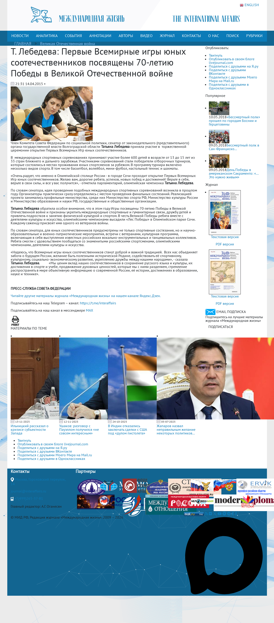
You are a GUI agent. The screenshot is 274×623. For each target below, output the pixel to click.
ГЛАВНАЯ (22, 43)
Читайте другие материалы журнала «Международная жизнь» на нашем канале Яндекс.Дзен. (86, 295)
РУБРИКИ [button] (254, 35)
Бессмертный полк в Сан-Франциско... (234, 147)
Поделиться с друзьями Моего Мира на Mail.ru (233, 79)
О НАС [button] (213, 35)
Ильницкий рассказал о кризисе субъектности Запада (30, 429)
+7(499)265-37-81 (28, 498)
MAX (89, 310)
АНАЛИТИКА (47, 35)
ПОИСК (232, 35)
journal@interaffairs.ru (28, 491)
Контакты (20, 471)
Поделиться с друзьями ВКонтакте (227, 72)
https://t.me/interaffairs (98, 303)
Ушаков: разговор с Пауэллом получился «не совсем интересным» (79, 429)
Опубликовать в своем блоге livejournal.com (231, 61)
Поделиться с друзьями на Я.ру (233, 66)
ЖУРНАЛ (167, 35)
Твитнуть (215, 55)
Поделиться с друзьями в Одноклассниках (229, 86)
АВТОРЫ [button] (126, 35)
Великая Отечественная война (67, 43)
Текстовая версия (225, 237)
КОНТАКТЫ (191, 35)
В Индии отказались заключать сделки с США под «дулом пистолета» (127, 429)
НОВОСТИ (20, 35)
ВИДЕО (146, 35)
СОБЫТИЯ (73, 35)
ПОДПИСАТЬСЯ (220, 326)
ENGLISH (249, 5)
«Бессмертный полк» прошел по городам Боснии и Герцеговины (234, 120)
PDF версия (225, 244)
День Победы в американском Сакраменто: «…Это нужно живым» (234, 173)
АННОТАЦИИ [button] (100, 35)
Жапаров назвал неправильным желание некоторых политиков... (176, 429)
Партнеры (85, 471)
